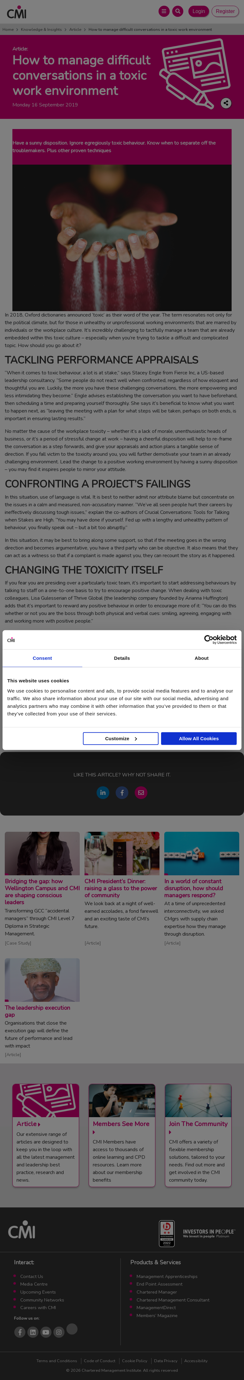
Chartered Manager (157, 1292)
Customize (121, 738)
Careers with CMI (38, 1307)
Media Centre (34, 1284)
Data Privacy (166, 1361)
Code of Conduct (99, 1361)
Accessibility (196, 1361)
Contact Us (31, 1276)
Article (75, 29)
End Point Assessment (159, 1284)
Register (225, 11)
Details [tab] (122, 658)
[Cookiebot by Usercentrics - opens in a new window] (209, 640)
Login (199, 11)
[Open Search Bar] (177, 11)
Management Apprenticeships (167, 1276)
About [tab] (202, 658)
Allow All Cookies (199, 738)
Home (8, 29)
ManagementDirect (156, 1307)
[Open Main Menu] (164, 11)
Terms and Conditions (57, 1361)
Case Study (18, 943)
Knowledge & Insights (41, 29)
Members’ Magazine (157, 1315)
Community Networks (42, 1300)
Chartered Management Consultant (173, 1300)
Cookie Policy (134, 1361)
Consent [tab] (42, 658)
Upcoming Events (38, 1292)
